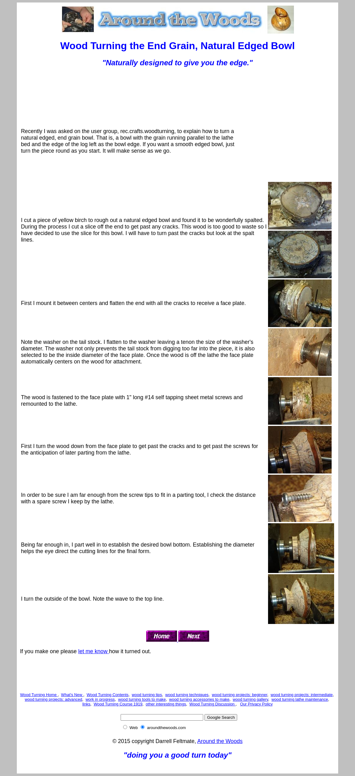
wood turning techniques (187, 694)
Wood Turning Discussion (212, 704)
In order (30, 495)
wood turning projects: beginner (239, 694)
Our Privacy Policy (256, 704)
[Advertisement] (177, 87)
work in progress (100, 699)
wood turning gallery (250, 699)
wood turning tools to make (142, 699)
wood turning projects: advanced (53, 699)
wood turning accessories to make (199, 699)
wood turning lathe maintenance (299, 699)
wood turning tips (147, 694)
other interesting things (166, 704)
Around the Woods (219, 741)
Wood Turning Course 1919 (118, 704)
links (86, 704)
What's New (72, 694)
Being (28, 545)
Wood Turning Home (39, 694)
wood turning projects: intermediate (302, 694)
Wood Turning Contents (107, 694)
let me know (93, 651)
